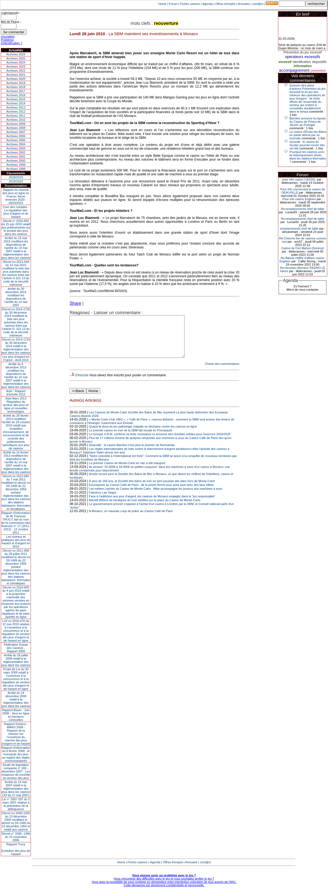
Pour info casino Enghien (299, 199)
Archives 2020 (15, 78)
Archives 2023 (15, 66)
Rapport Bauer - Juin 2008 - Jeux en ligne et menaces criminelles (16, 714)
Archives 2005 (15, 140)
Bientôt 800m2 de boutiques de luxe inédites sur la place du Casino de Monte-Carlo (144, 508)
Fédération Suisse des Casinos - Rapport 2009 (16, 648)
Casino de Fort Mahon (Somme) (302, 248)
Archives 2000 (15, 160)
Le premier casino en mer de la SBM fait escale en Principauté (130, 438)
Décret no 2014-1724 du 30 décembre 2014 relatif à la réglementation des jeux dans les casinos (16, 346)
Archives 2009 (15, 123)
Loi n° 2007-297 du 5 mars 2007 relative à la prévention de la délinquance (16, 804)
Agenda (207, 3)
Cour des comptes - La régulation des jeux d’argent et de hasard (16, 211)
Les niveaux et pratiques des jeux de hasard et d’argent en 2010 (16, 541)
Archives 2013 (15, 107)
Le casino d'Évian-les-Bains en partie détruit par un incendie (307, 135)
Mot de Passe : (11, 21)
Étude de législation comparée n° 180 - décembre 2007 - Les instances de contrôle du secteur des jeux (16, 771)
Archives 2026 (15, 54)
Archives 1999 (15, 164)
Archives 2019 (15, 83)
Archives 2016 (15, 95)
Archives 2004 (15, 144)
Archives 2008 (15, 128)
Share (75, 303)
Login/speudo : (10, 12)
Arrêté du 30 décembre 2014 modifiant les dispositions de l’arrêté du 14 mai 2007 (16, 297)
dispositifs (319, 62)
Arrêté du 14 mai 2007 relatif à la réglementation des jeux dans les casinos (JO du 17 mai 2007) (16, 788)
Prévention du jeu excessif (302, 52)
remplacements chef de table (299, 228)
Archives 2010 (15, 119)
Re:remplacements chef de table (302, 209)
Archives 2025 (15, 58)
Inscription (7, 36)
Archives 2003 (15, 148)
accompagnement (294, 70)
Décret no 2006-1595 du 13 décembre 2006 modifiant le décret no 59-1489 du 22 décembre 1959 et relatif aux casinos (16, 821)
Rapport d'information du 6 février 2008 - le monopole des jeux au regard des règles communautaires (16, 754)
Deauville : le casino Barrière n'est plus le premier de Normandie (132, 453)
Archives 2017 (15, 91)
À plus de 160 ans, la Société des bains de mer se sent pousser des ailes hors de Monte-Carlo (152, 489)
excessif (285, 62)
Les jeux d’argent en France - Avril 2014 (15, 358)
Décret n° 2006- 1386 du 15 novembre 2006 (16, 837)
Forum (173, 3)
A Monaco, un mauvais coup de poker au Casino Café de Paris (131, 519)
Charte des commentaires (222, 372)
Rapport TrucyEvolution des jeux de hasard (16, 849)
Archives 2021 (15, 74)
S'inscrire (81, 383)
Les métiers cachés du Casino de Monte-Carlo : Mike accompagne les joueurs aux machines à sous (155, 496)
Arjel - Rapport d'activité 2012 (16, 392)
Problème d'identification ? (11, 41)
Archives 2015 (15, 99)
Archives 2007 (15, 132)
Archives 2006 (15, 136)
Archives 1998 (15, 168)
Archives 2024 (15, 62)
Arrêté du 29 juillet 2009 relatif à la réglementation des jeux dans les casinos (16, 660)
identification (302, 62)
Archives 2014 (15, 103)
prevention (318, 71)
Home (162, 3)
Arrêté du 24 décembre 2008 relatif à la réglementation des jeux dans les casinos (16, 699)
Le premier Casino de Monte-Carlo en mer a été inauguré (127, 471)
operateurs (294, 57)
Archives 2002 (15, 152)
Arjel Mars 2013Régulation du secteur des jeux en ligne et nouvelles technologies (16, 405)
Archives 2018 (15, 87)
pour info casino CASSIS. (299, 179)
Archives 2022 (15, 70)
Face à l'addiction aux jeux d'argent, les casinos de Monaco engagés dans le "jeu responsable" (152, 504)
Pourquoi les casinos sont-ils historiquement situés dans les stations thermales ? (307, 156)
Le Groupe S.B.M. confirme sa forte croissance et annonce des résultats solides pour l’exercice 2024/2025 (160, 442)
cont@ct (257, 3)
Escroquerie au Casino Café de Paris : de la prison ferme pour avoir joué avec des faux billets (151, 493)
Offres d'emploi (225, 3)
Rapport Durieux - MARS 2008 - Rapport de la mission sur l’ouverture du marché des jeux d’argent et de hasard (16, 733)
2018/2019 (16, 177)
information (303, 66)
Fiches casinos (190, 3)
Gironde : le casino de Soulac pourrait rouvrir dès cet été (307, 145)
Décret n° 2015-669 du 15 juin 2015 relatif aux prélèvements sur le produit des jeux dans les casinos (15, 227)
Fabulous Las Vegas (102, 500)
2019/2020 (16, 181)
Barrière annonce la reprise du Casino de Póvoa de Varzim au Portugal (307, 122)
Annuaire (244, 3)
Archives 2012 (15, 111)
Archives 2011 (15, 115)
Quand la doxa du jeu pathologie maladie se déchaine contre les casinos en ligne (143, 434)
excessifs (312, 57)
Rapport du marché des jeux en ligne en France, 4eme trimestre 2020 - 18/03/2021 (15, 196)
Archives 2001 (15, 156)
